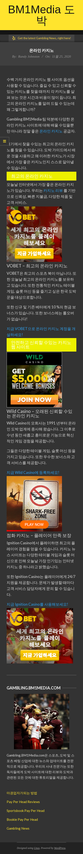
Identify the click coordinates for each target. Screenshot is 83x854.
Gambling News (18, 828)
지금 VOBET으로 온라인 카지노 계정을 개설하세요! (41, 331)
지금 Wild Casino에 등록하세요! (33, 472)
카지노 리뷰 (53, 190)
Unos (37, 848)
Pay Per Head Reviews (23, 802)
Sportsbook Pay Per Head (25, 811)
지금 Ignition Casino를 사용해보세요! (37, 604)
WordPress (59, 848)
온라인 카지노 (51, 131)
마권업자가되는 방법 (22, 793)
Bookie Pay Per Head (22, 819)
